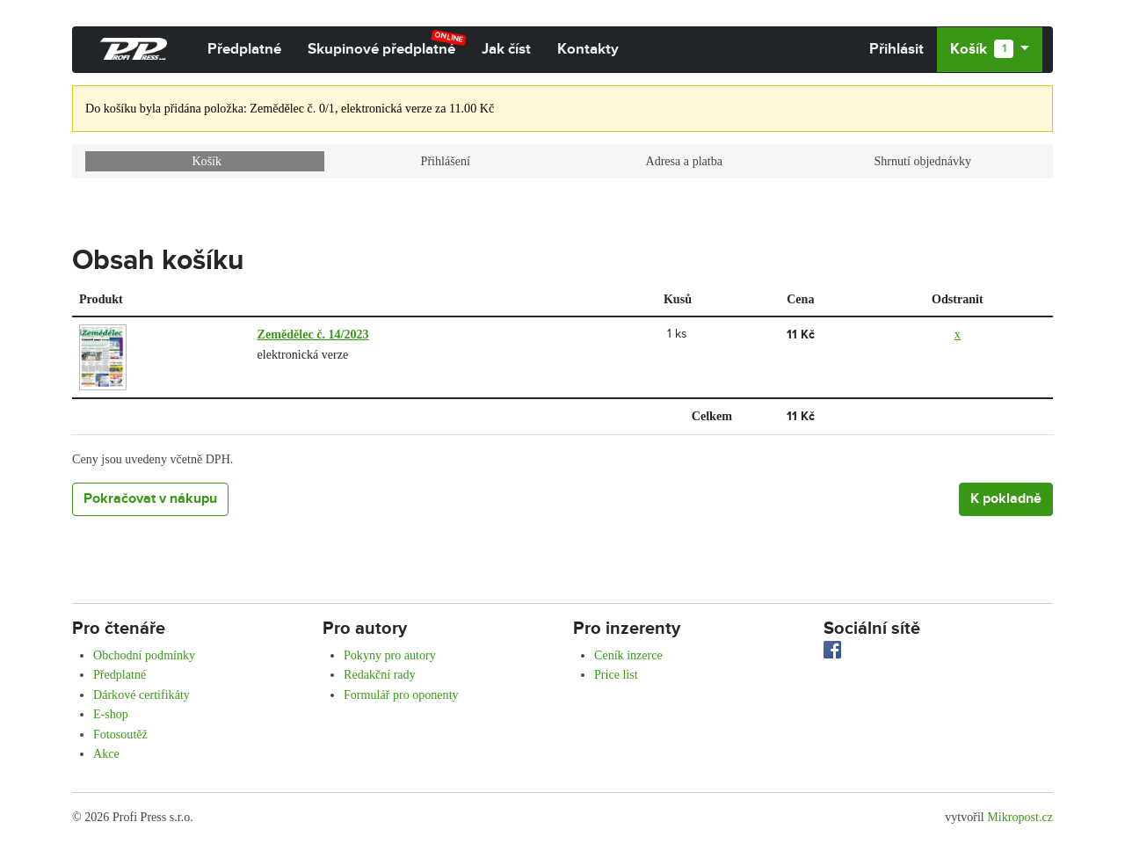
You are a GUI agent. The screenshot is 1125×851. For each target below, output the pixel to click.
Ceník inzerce (628, 655)
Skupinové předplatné (387, 44)
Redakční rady (380, 674)
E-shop (110, 714)
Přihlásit (896, 49)
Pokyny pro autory (390, 655)
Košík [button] (983, 49)
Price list (616, 674)
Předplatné (244, 49)
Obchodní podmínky (144, 655)
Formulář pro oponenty (401, 694)
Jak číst (506, 49)
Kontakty (588, 49)
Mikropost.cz (1020, 817)
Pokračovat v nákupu (150, 499)
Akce (106, 753)
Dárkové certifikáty (141, 694)
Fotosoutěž (120, 734)
